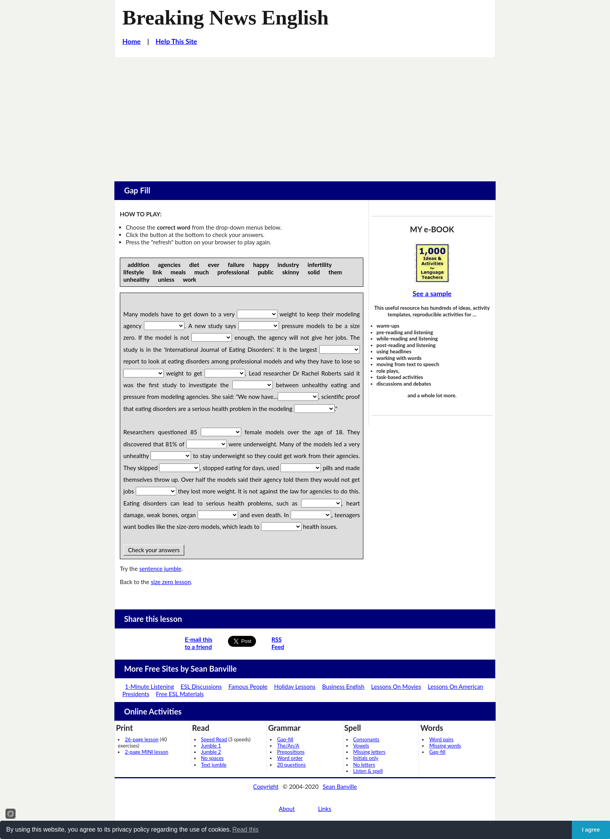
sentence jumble (160, 568)
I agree (591, 830)
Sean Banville (340, 786)
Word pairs (441, 739)
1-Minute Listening (149, 686)
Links (324, 808)
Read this (245, 829)
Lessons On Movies (396, 686)
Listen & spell (368, 771)
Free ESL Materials (180, 693)
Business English (343, 686)
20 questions (291, 765)
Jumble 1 (211, 745)
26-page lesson (141, 739)
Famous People (247, 686)
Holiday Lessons (295, 686)
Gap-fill (285, 739)
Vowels (361, 745)
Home (132, 41)
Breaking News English (226, 17)
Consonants (366, 739)
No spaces (212, 758)
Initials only (366, 758)
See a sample (431, 294)
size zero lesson (171, 581)
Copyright (266, 786)
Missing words (445, 745)
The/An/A (288, 745)
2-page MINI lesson (146, 752)
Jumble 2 (211, 752)
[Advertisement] (305, 115)
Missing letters (369, 752)
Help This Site (176, 41)
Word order (290, 758)
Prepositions (291, 752)
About (286, 808)
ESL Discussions (201, 686)
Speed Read (214, 739)
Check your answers (153, 549)
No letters (364, 765)
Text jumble (214, 765)
